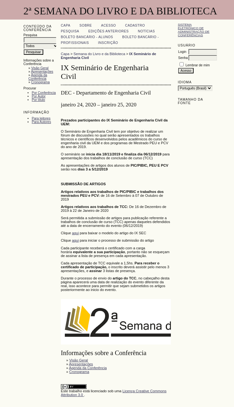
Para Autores (41, 122)
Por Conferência (44, 93)
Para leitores (41, 118)
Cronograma (40, 82)
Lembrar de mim (198, 65)
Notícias (146, 31)
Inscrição (108, 43)
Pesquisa (70, 31)
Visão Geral (39, 68)
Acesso (108, 25)
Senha (183, 58)
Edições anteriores (108, 31)
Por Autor (39, 96)
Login (182, 52)
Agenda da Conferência (38, 76)
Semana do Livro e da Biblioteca (99, 54)
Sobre (85, 25)
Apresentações (42, 71)
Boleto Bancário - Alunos (87, 37)
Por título (38, 100)
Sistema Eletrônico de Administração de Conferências (194, 30)
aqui (75, 233)
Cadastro (135, 25)
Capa (66, 25)
